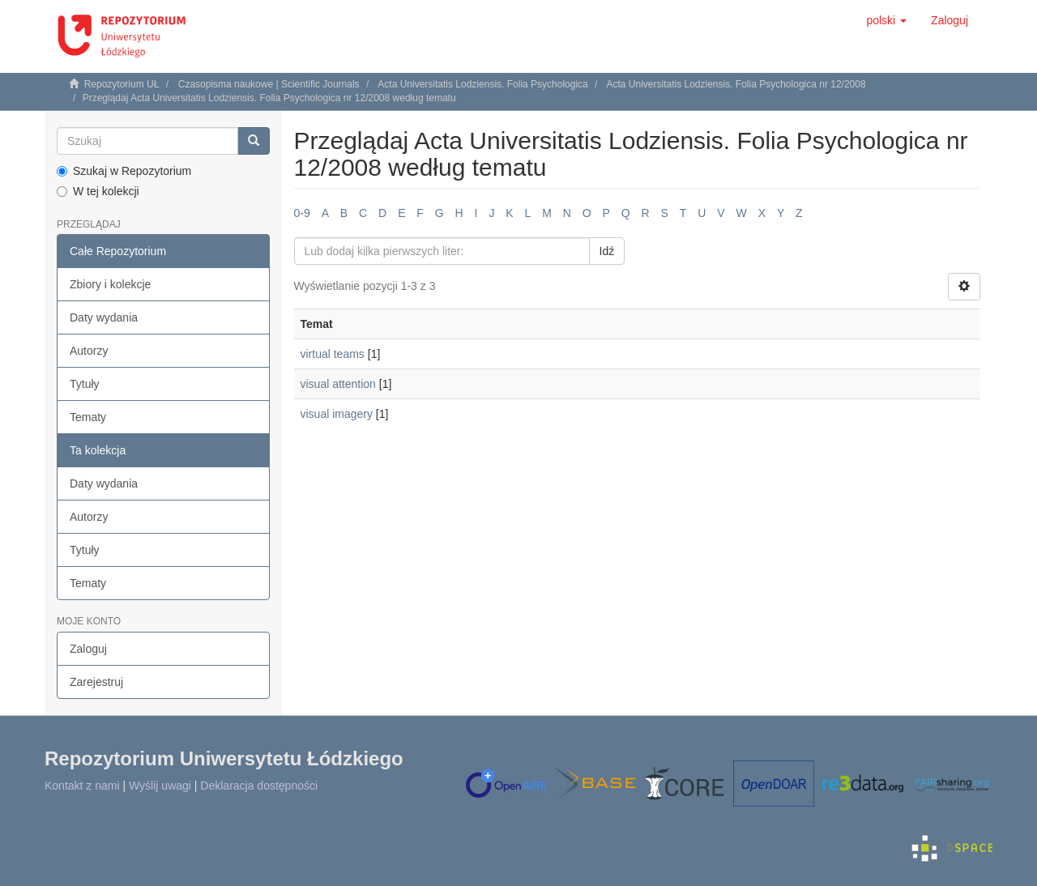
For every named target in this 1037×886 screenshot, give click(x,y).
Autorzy (89, 350)
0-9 (302, 213)
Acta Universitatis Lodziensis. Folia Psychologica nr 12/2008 (735, 84)
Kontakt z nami (82, 785)
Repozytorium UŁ (122, 84)
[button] (886, 20)
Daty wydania (104, 317)
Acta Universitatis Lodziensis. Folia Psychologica (482, 84)
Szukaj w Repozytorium (124, 170)
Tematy (88, 417)
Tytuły (85, 383)
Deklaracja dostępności (259, 785)
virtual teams (333, 353)
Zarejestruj (96, 681)
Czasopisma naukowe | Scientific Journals (269, 84)
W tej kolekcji (98, 191)
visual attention (338, 383)
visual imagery (337, 413)
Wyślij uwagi (160, 785)
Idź (607, 251)
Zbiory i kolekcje (110, 284)
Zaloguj (88, 648)
